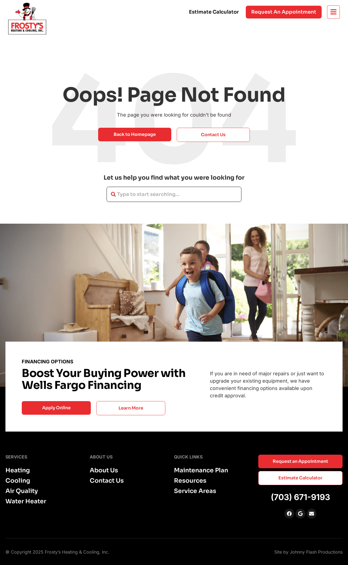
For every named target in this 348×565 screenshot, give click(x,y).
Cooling (17, 480)
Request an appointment (283, 12)
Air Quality (21, 491)
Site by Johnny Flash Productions (308, 552)
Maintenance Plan (201, 470)
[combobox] (174, 194)
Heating (17, 470)
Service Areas (195, 491)
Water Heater (25, 501)
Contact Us (107, 480)
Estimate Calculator (214, 12)
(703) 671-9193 (300, 497)
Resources (190, 480)
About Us (104, 470)
